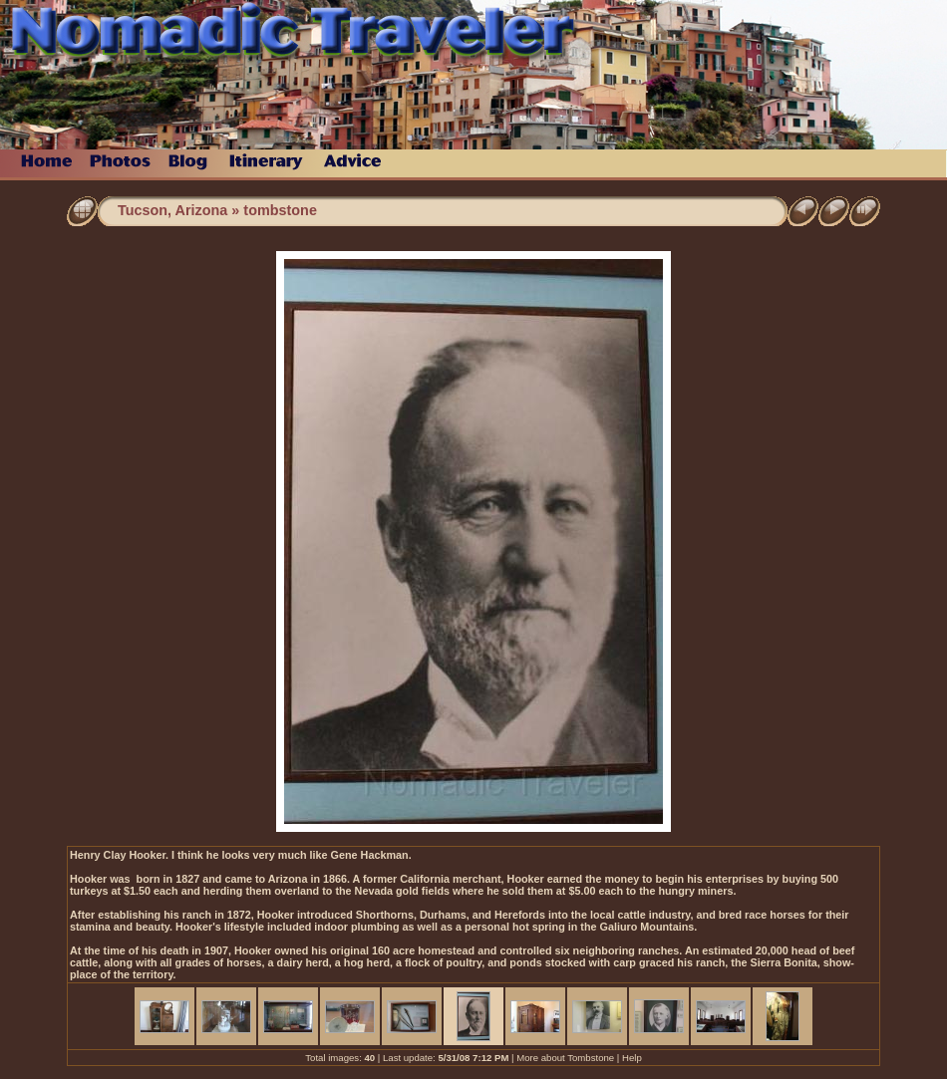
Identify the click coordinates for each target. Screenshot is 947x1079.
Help (632, 1057)
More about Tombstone (565, 1057)
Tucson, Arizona (172, 210)
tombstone (280, 210)
